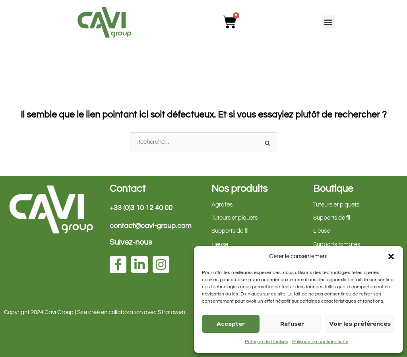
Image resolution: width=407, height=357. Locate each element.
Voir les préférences (360, 324)
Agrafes (222, 205)
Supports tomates (336, 244)
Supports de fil (229, 231)
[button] (391, 257)
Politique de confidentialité (320, 341)
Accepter (231, 324)
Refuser (292, 324)
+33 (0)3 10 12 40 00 (141, 208)
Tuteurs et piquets (234, 218)
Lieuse (219, 244)
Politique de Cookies (266, 341)
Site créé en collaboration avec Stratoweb (131, 312)
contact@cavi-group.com (151, 226)
